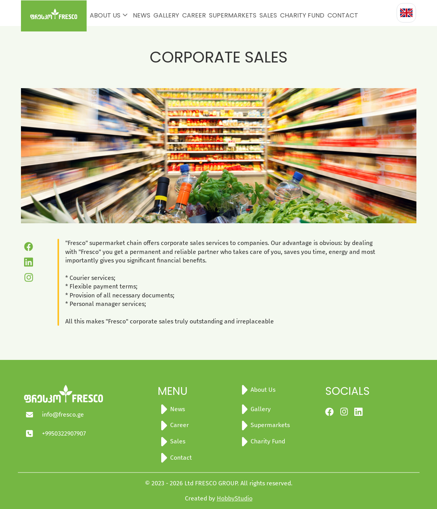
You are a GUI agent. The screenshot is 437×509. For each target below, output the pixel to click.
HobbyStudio (234, 498)
